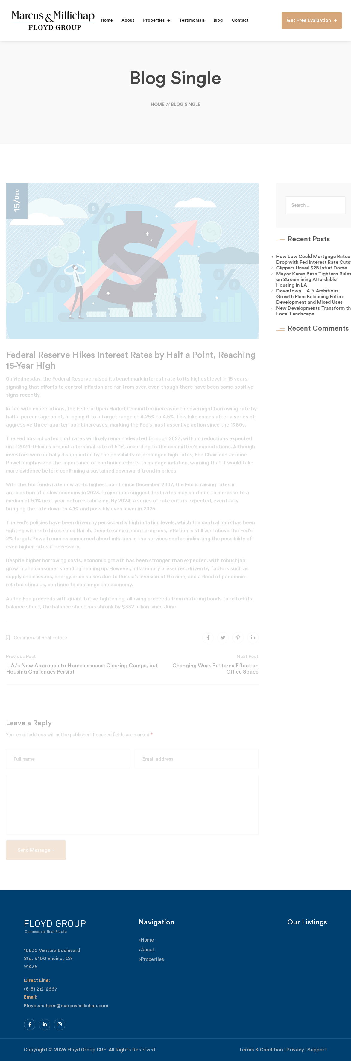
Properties (151, 20)
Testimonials (189, 20)
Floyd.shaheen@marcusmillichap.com (66, 1005)
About (125, 20)
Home (104, 20)
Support (317, 1050)
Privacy (295, 1050)
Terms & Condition (261, 1050)
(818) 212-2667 (40, 989)
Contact (237, 20)
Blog (215, 20)
